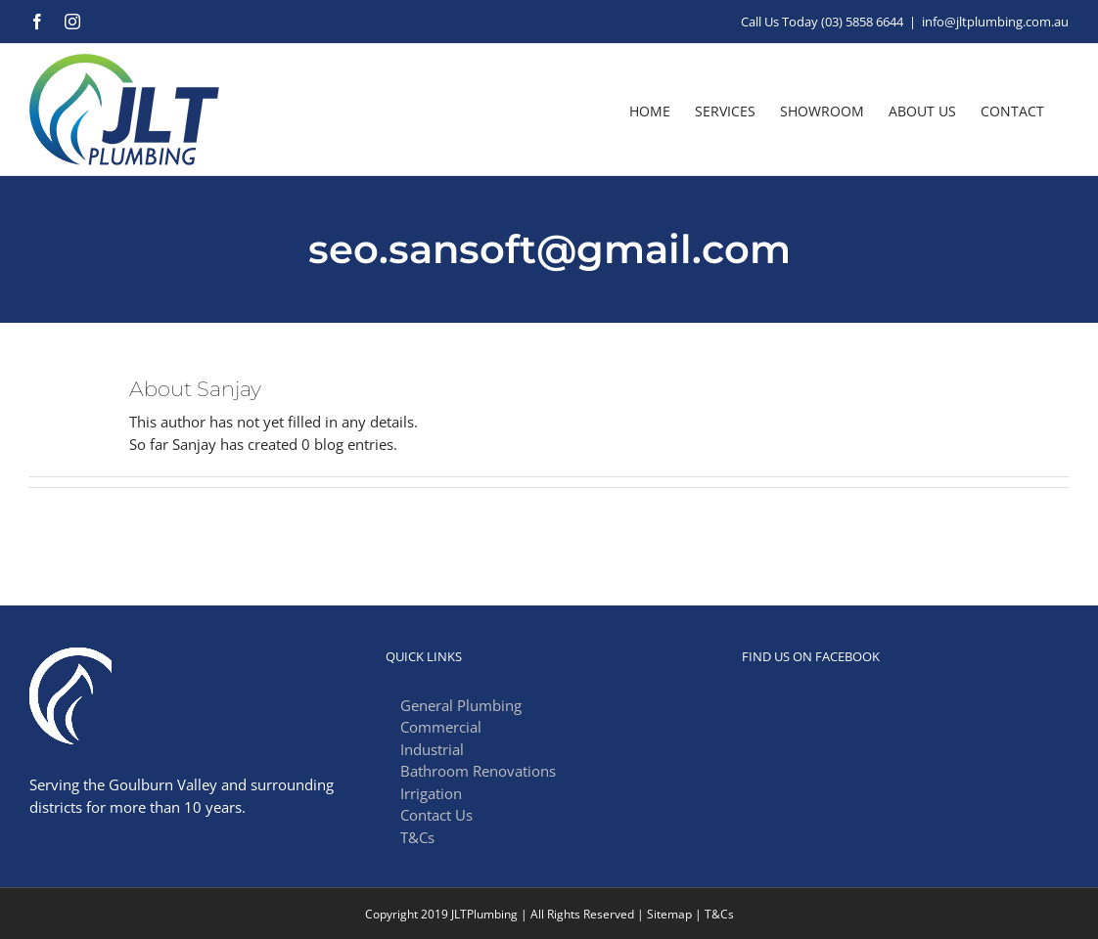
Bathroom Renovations (478, 771)
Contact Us (436, 815)
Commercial (440, 727)
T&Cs (417, 837)
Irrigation (431, 793)
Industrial (432, 749)
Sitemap (669, 914)
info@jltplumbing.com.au (995, 21)
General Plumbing (461, 705)
